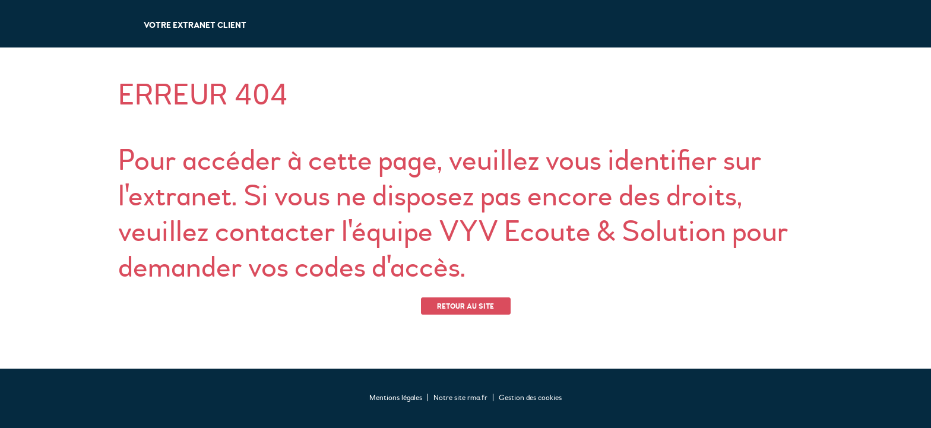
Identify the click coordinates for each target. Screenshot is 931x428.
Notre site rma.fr (460, 397)
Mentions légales (395, 397)
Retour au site (465, 306)
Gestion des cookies (530, 397)
